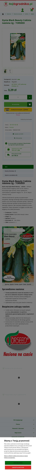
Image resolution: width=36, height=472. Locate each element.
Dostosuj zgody (18, 463)
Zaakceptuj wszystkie (18, 467)
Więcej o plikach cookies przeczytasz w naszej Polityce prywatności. (16, 456)
